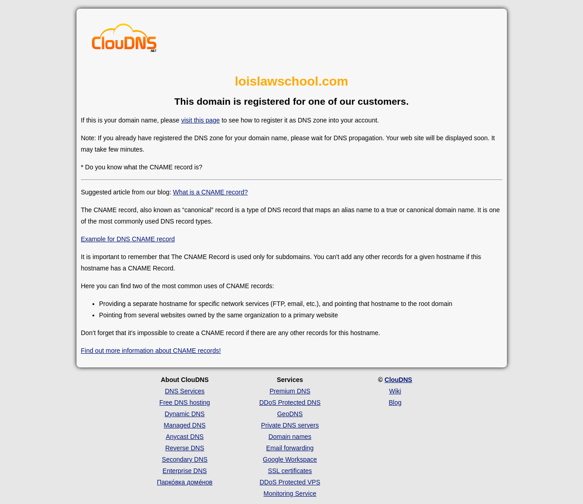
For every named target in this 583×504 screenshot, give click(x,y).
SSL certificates (290, 470)
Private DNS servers (290, 425)
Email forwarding (289, 448)
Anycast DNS (185, 436)
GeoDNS (289, 413)
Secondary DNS (184, 459)
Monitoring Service (290, 493)
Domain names (289, 436)
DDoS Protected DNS (290, 402)
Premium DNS (290, 391)
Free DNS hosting (184, 402)
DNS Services (185, 391)
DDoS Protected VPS (290, 482)
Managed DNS (185, 425)
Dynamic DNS (185, 413)
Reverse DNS (185, 448)
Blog (395, 402)
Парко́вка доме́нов (185, 482)
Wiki (395, 391)
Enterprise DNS (185, 470)
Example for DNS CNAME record (128, 239)
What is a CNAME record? (210, 192)
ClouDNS (398, 379)
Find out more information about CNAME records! (151, 350)
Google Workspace (290, 459)
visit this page (200, 120)
